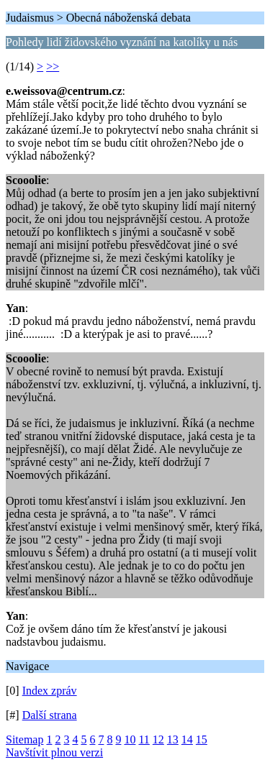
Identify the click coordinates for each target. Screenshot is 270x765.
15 (201, 739)
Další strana (49, 715)
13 (173, 739)
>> (52, 66)
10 (129, 739)
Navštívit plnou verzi (54, 752)
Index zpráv (49, 690)
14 (187, 739)
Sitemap (24, 739)
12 (158, 739)
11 (143, 739)
